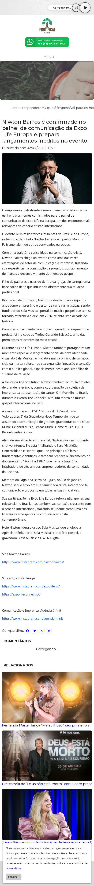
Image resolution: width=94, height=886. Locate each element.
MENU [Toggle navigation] (47, 57)
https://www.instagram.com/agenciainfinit (32, 618)
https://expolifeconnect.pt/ (21, 594)
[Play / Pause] (85, 7)
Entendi (13, 876)
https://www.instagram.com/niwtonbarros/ (33, 562)
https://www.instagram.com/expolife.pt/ (31, 586)
